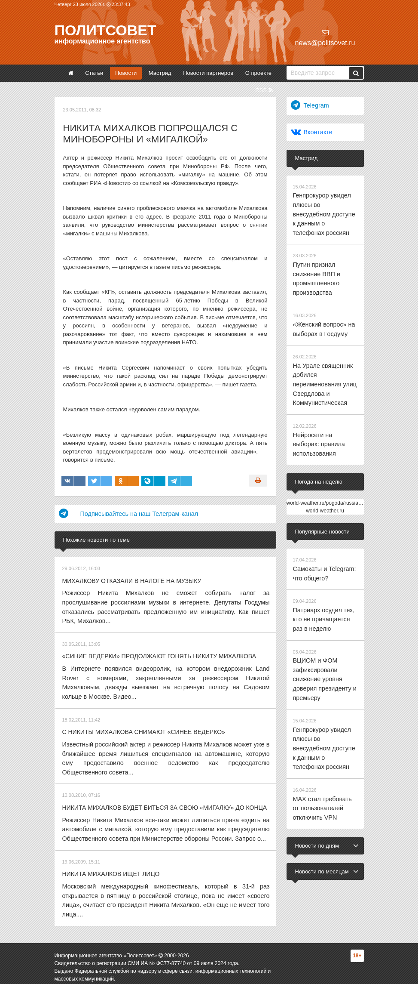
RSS (263, 90)
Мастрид (160, 73)
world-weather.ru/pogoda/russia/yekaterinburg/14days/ (349, 463)
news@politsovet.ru (325, 37)
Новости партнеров (208, 73)
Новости (126, 73)
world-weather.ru (325, 470)
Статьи (94, 73)
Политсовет (105, 30)
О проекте (258, 73)
